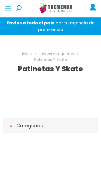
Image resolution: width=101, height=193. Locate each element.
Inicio (27, 54)
